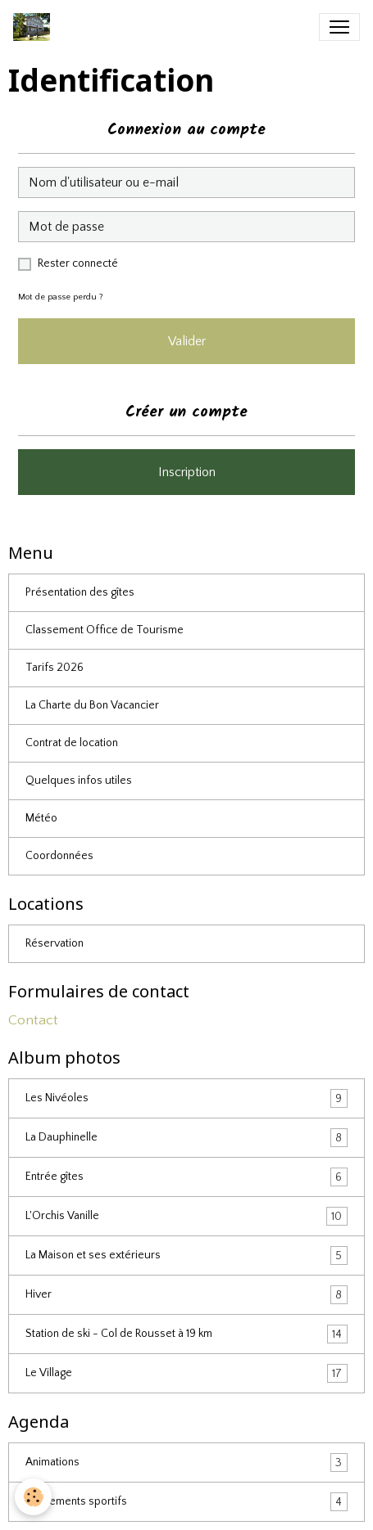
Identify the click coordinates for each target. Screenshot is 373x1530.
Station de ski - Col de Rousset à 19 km (186, 1334)
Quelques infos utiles (78, 780)
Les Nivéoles (186, 1098)
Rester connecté (78, 263)
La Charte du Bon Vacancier (92, 705)
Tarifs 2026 (54, 667)
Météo (41, 818)
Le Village (186, 1373)
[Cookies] (33, 1496)
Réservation (54, 943)
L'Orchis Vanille (186, 1216)
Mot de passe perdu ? (60, 297)
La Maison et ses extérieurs (186, 1255)
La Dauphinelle (186, 1137)
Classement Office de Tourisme (104, 630)
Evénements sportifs (186, 1501)
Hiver (186, 1294)
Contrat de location (71, 742)
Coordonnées (59, 855)
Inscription (187, 472)
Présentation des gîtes (79, 592)
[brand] (35, 27)
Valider (187, 341)
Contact (33, 1020)
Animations (186, 1462)
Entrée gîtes (186, 1177)
